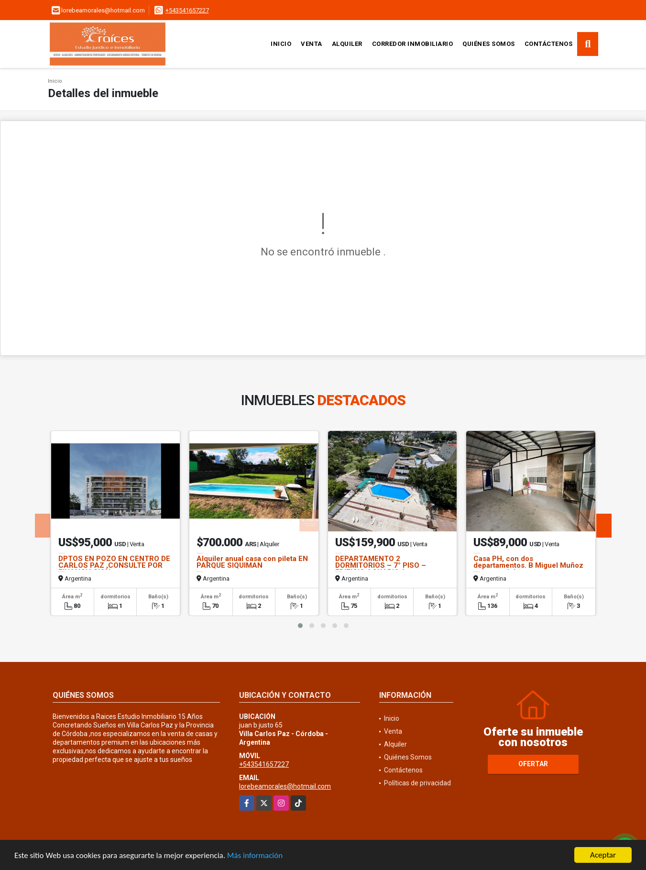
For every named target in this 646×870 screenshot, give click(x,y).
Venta (311, 43)
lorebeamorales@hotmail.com (285, 786)
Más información (255, 856)
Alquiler (347, 43)
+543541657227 (187, 10)
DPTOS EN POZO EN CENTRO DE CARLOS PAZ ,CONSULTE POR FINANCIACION (114, 565)
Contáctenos (549, 43)
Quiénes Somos (488, 43)
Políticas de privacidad (417, 783)
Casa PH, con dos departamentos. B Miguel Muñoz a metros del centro (528, 565)
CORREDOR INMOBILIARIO (412, 43)
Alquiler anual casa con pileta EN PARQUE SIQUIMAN (252, 562)
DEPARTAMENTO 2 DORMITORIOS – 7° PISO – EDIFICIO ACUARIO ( (380, 565)
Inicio (281, 43)
